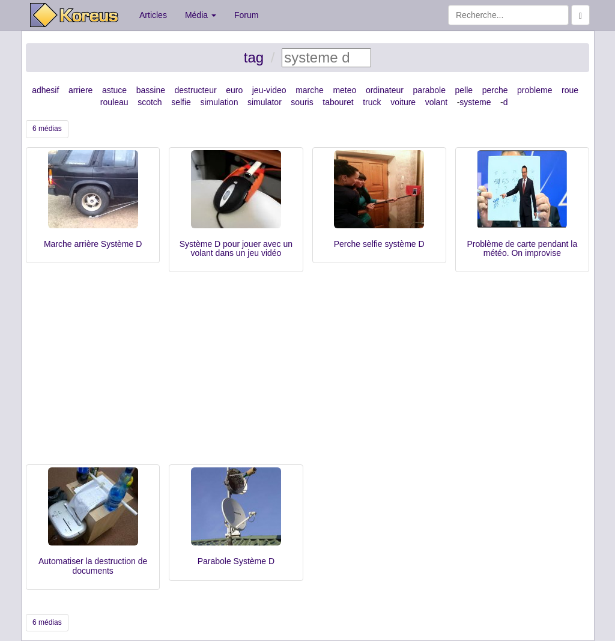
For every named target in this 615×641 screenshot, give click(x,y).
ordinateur (385, 90)
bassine (150, 90)
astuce (114, 90)
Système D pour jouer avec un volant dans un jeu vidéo (236, 248)
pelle (464, 90)
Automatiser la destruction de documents (92, 565)
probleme (534, 90)
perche (495, 90)
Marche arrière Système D (93, 244)
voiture (403, 102)
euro (234, 90)
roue (570, 90)
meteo (344, 90)
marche (309, 90)
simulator (264, 102)
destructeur (196, 90)
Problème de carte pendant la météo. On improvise (522, 248)
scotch (150, 102)
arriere (80, 90)
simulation (219, 102)
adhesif (45, 90)
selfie (181, 102)
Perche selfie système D (379, 244)
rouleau (114, 102)
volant (436, 102)
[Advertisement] (307, 374)
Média (200, 15)
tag (254, 57)
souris (302, 102)
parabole (429, 90)
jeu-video (269, 90)
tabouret (338, 102)
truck (372, 102)
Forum (246, 15)
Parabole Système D (236, 561)
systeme (475, 102)
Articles (153, 15)
